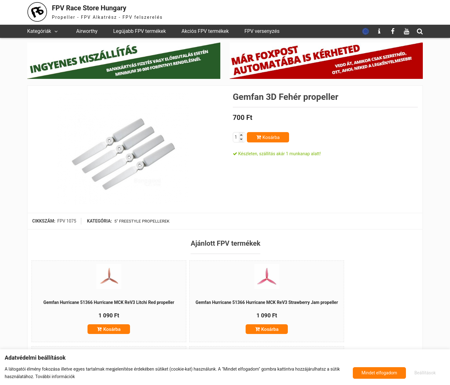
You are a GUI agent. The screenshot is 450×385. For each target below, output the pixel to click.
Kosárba (271, 137)
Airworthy (87, 31)
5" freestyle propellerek (142, 220)
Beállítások (371, 372)
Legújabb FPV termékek (139, 31)
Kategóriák (39, 31)
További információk (55, 376)
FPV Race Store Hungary (95, 7)
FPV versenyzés (261, 31)
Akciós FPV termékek (205, 31)
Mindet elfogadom (419, 372)
